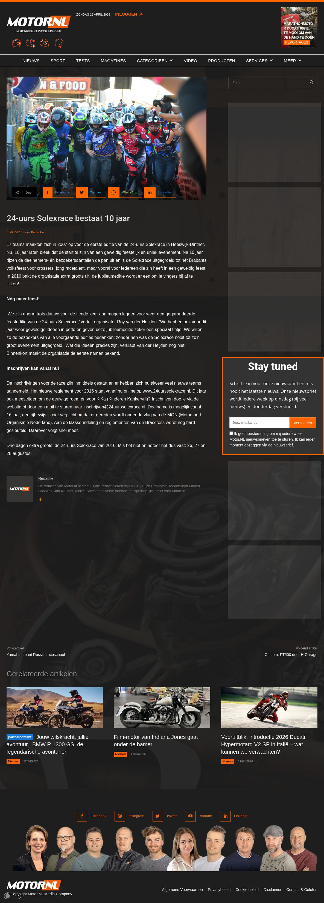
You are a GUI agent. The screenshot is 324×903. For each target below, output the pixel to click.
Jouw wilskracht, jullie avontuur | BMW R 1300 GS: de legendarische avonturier (48, 744)
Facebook (98, 815)
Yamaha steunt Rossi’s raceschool (36, 654)
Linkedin (240, 815)
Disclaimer (272, 889)
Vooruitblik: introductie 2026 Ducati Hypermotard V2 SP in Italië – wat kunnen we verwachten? (263, 744)
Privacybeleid (219, 889)
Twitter (171, 815)
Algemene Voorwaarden (182, 889)
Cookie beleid (247, 889)
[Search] (311, 83)
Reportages (296, 42)
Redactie (37, 232)
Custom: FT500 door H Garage (291, 654)
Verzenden (303, 423)
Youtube (205, 815)
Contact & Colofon (301, 889)
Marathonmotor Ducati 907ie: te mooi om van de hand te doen (299, 31)
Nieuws (13, 760)
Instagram (136, 815)
